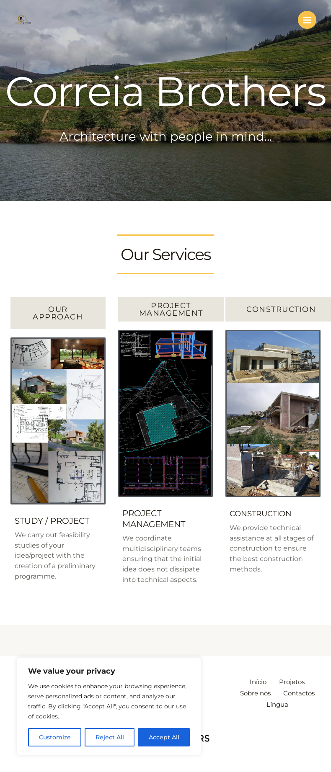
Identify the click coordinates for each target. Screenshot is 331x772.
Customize (55, 737)
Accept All (164, 737)
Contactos (258, 702)
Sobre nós (277, 692)
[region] (109, 706)
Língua (301, 702)
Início (256, 682)
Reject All (110, 737)
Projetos (294, 682)
